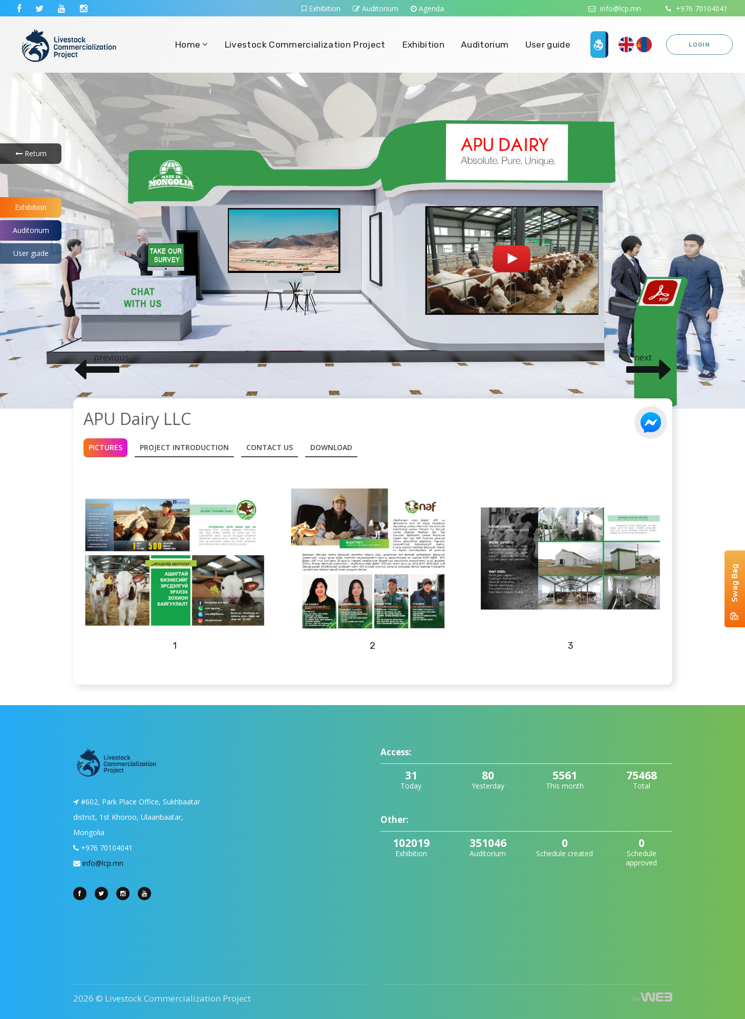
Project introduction (184, 447)
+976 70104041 (697, 8)
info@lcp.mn (614, 8)
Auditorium (375, 8)
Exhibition (321, 8)
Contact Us (269, 447)
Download (331, 447)
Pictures (105, 447)
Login (699, 44)
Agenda (427, 8)
